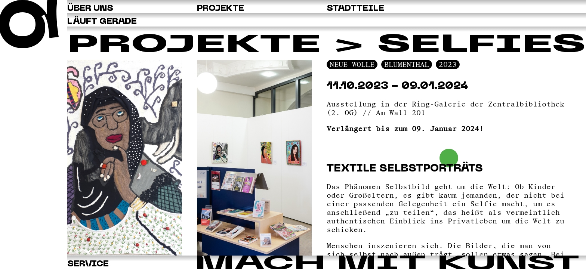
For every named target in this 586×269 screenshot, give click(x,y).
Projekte (194, 46)
